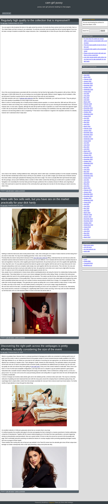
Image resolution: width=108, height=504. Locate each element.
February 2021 (88, 190)
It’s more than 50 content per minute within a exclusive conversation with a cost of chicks (95, 41)
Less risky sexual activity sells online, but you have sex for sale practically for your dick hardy (95, 59)
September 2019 (88, 225)
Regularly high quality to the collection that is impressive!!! (35, 20)
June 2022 (87, 169)
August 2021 (87, 177)
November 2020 (88, 196)
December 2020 (88, 194)
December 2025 (88, 83)
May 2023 (86, 147)
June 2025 (87, 95)
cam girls (4, 23)
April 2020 (86, 210)
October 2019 (87, 223)
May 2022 (86, 171)
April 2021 (86, 186)
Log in (85, 259)
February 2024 (88, 128)
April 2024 (86, 124)
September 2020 (88, 200)
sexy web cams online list (40, 258)
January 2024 (87, 130)
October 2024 (87, 112)
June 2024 (87, 120)
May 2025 (86, 97)
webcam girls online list (26, 98)
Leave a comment (20, 191)
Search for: (86, 31)
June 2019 (87, 231)
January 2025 (87, 106)
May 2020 (86, 208)
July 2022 (86, 167)
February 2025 (88, 104)
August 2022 (87, 165)
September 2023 (88, 138)
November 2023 (88, 134)
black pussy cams (89, 245)
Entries (87, 261)
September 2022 (88, 163)
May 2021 (86, 184)
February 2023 (88, 153)
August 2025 (87, 91)
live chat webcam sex (90, 249)
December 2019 (88, 219)
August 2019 (87, 227)
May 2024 (86, 122)
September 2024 (88, 114)
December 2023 (88, 132)
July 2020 (86, 204)
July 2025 (86, 93)
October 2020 (87, 198)
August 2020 (87, 202)
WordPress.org (88, 265)
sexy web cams (35, 366)
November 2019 (88, 221)
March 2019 (87, 237)
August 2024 (87, 116)
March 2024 (87, 126)
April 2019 (86, 235)
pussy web (87, 251)
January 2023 (87, 155)
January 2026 (87, 81)
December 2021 (88, 173)
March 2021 (87, 188)
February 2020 (88, 214)
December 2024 (88, 108)
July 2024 (86, 118)
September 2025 (88, 89)
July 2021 (86, 180)
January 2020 (87, 216)
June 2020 (87, 206)
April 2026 (86, 75)
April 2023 (86, 149)
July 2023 (86, 143)
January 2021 (87, 192)
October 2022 (87, 161)
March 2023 (87, 151)
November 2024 (88, 110)
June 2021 (87, 182)
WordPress (45, 502)
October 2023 (87, 136)
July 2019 (86, 229)
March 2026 (87, 77)
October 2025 (87, 87)
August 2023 (87, 141)
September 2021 (88, 175)
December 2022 (88, 157)
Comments (88, 263)
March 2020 (87, 212)
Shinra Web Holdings (67, 502)
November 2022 (88, 159)
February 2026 (88, 79)
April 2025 (86, 100)
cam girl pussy (54, 2)
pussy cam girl (7, 13)
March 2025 (87, 102)
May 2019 (86, 233)
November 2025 (88, 85)
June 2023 (87, 145)
